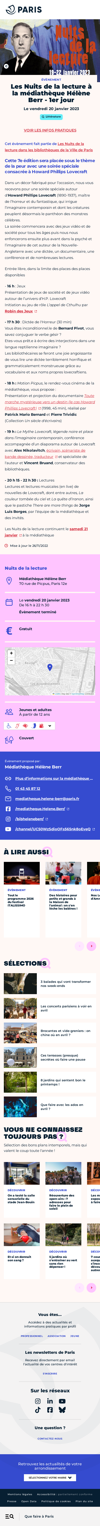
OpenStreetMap (78, 694)
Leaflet (56, 694)
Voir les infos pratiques (50, 130)
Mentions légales (20, 1494)
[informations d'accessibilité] (29, 726)
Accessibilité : (65, 1494)
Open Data (29, 1501)
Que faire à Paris (39, 1516)
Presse (12, 1501)
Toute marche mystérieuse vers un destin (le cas (50, 401)
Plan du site (84, 1501)
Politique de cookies (56, 1501)
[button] (49, 667)
